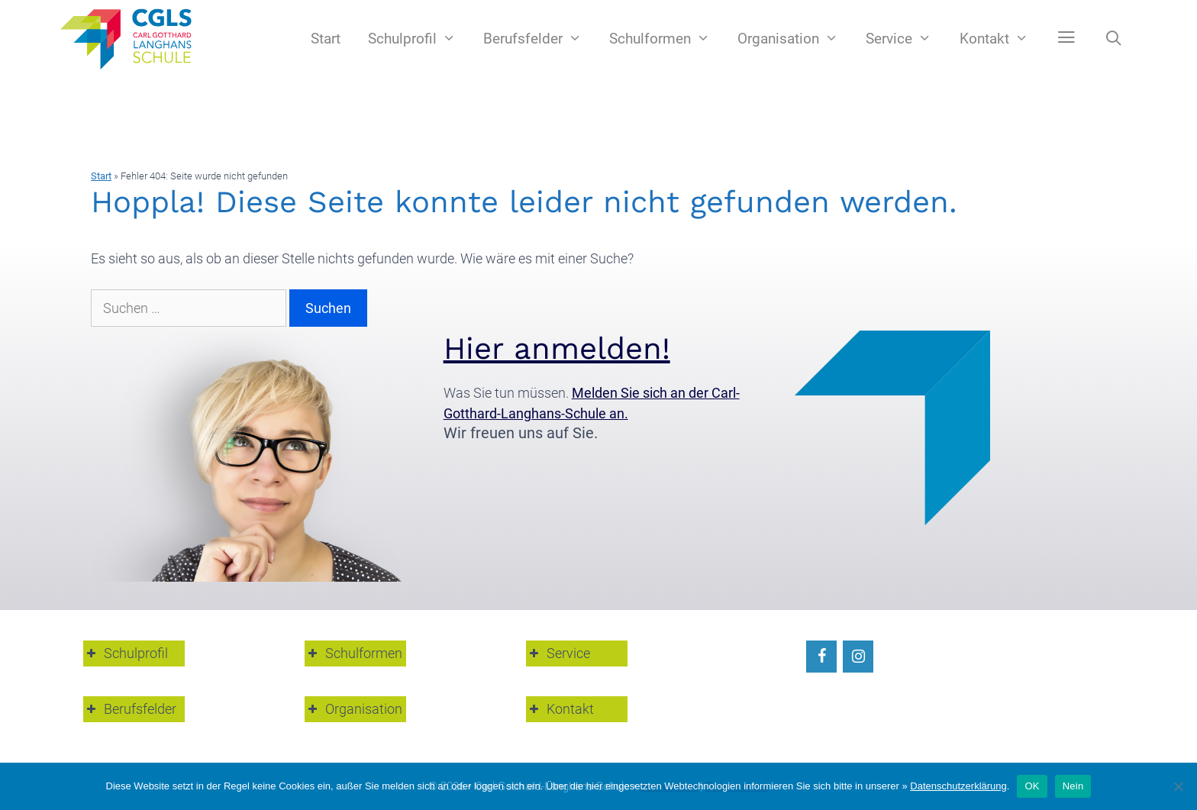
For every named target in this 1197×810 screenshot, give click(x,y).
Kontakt (1001, 39)
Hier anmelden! (557, 348)
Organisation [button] (353, 709)
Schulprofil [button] (125, 653)
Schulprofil (418, 39)
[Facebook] (821, 657)
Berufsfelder (539, 39)
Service (905, 39)
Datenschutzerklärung (958, 786)
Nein (1073, 786)
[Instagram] (858, 657)
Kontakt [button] (560, 709)
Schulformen (666, 39)
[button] (1066, 38)
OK (1031, 786)
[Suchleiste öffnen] (1114, 39)
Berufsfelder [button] (129, 709)
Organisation (794, 39)
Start (325, 38)
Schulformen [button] (353, 653)
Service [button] (558, 653)
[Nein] (1178, 786)
